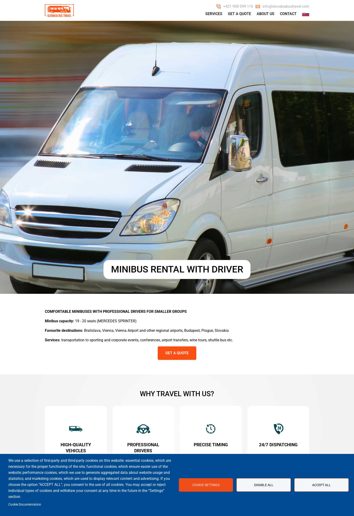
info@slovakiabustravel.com (285, 6)
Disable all (263, 485)
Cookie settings (206, 485)
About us (265, 14)
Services (213, 14)
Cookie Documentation (24, 504)
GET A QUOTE (177, 353)
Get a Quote (239, 14)
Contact (288, 14)
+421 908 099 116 (238, 6)
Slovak (305, 13)
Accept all (321, 485)
